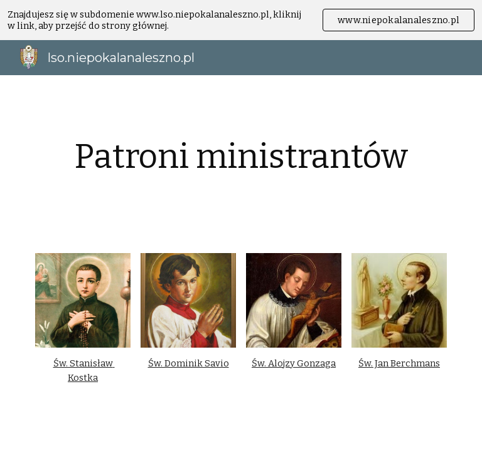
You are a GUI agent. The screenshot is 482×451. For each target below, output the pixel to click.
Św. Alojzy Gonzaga (294, 363)
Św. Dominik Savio (188, 363)
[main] (240, 156)
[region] (241, 20)
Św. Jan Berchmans (399, 363)
